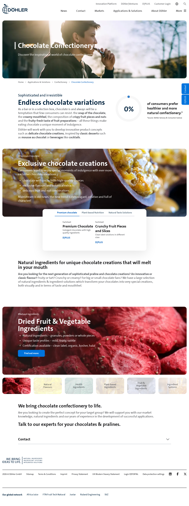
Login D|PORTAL (131, 474)
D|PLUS (146, 3)
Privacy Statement (80, 474)
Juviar (73, 494)
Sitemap (30, 474)
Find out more (31, 353)
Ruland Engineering (90, 494)
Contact (80, 11)
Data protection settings (153, 474)
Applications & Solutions (127, 11)
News (64, 11)
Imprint (63, 474)
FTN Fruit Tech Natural (54, 494)
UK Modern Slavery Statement (106, 474)
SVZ (106, 494)
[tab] (67, 212)
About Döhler (159, 11)
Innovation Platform (106, 3)
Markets (99, 11)
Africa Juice (32, 494)
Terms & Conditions (47, 474)
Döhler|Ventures (129, 3)
